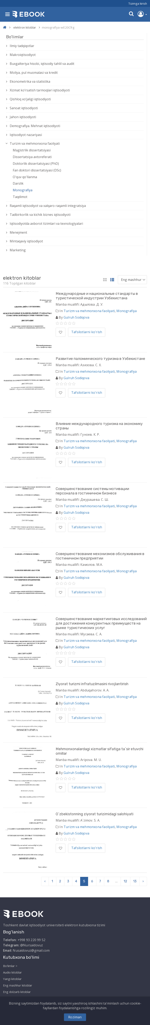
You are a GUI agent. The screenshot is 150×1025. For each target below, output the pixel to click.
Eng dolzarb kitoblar (17, 992)
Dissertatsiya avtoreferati (32, 157)
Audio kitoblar (12, 972)
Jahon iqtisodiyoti (23, 117)
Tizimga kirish (137, 3)
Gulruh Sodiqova (76, 317)
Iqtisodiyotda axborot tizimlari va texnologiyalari (46, 223)
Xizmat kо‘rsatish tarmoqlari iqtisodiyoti (40, 90)
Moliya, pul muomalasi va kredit (34, 72)
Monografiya (22, 190)
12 (125, 881)
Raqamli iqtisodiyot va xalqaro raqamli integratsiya (48, 205)
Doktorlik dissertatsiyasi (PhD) (36, 163)
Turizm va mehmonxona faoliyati (35, 143)
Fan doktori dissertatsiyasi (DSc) (37, 170)
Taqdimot (20, 197)
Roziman (75, 1017)
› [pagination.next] (143, 881)
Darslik (18, 183)
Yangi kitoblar (12, 979)
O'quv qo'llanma (25, 177)
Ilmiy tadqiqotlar (22, 46)
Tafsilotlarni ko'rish (86, 332)
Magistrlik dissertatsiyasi (32, 150)
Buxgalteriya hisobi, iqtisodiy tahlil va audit (42, 63)
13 (134, 881)
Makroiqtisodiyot (23, 54)
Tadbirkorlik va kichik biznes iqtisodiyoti (40, 214)
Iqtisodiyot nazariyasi (26, 135)
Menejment (18, 232)
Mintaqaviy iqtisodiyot (26, 241)
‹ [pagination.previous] (45, 881)
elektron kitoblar (24, 27)
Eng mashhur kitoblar (17, 985)
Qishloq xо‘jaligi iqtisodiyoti (30, 99)
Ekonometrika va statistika (30, 81)
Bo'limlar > (10, 966)
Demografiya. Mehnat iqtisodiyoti (35, 126)
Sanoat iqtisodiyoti (24, 108)
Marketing (18, 250)
